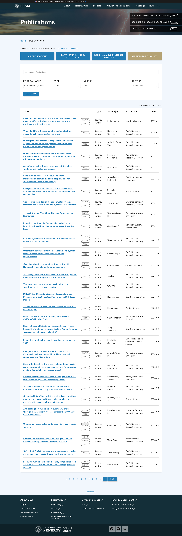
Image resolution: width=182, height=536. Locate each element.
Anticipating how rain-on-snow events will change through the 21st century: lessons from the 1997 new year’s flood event (48, 412)
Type (57, 81)
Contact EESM (26, 516)
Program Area (32, 81)
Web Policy (56, 504)
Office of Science (91, 500)
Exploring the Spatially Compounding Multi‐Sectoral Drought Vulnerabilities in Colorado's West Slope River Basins (49, 226)
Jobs (84, 504)
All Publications (37, 56)
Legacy (88, 81)
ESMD (85, 237)
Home (23, 41)
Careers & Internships (122, 504)
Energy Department (123, 500)
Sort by (137, 81)
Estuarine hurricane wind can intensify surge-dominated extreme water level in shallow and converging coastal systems (49, 465)
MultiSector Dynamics (155, 28)
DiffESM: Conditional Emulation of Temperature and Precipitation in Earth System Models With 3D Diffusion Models (49, 297)
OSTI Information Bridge (66, 48)
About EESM (27, 500)
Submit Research (27, 508)
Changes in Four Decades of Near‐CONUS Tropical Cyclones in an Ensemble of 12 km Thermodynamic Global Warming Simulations (47, 354)
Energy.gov (57, 500)
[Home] (37, 6)
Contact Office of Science (93, 508)
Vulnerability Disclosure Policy (62, 517)
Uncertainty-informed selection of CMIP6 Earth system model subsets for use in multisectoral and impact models (49, 254)
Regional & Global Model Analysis (155, 22)
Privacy (54, 508)
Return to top (91, 492)
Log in (23, 504)
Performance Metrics (29, 512)
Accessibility (56, 512)
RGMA (85, 120)
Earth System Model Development (155, 15)
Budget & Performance (122, 508)
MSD (85, 123)
